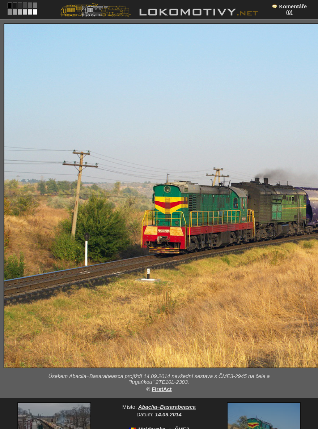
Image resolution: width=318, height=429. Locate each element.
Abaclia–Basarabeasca (167, 407)
